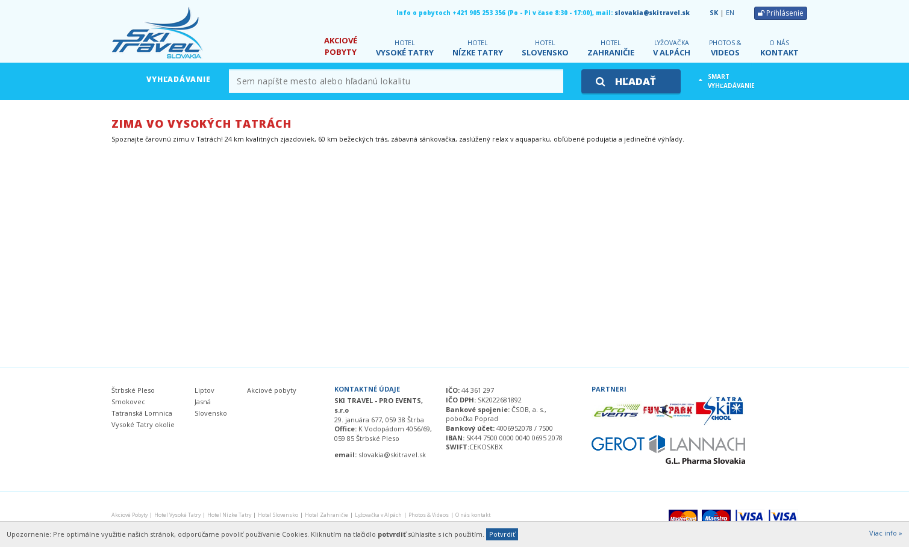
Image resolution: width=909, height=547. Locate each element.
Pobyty (340, 46)
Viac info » (885, 532)
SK (714, 12)
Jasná (203, 401)
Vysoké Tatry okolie (143, 424)
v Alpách (671, 48)
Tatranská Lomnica (141, 412)
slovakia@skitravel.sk (652, 12)
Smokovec (128, 401)
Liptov (204, 390)
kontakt (779, 48)
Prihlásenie (781, 13)
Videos (725, 48)
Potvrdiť (502, 534)
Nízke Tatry (477, 48)
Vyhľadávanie (178, 79)
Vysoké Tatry (405, 48)
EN (730, 12)
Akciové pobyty (271, 390)
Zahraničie (610, 48)
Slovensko (545, 48)
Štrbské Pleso (133, 390)
